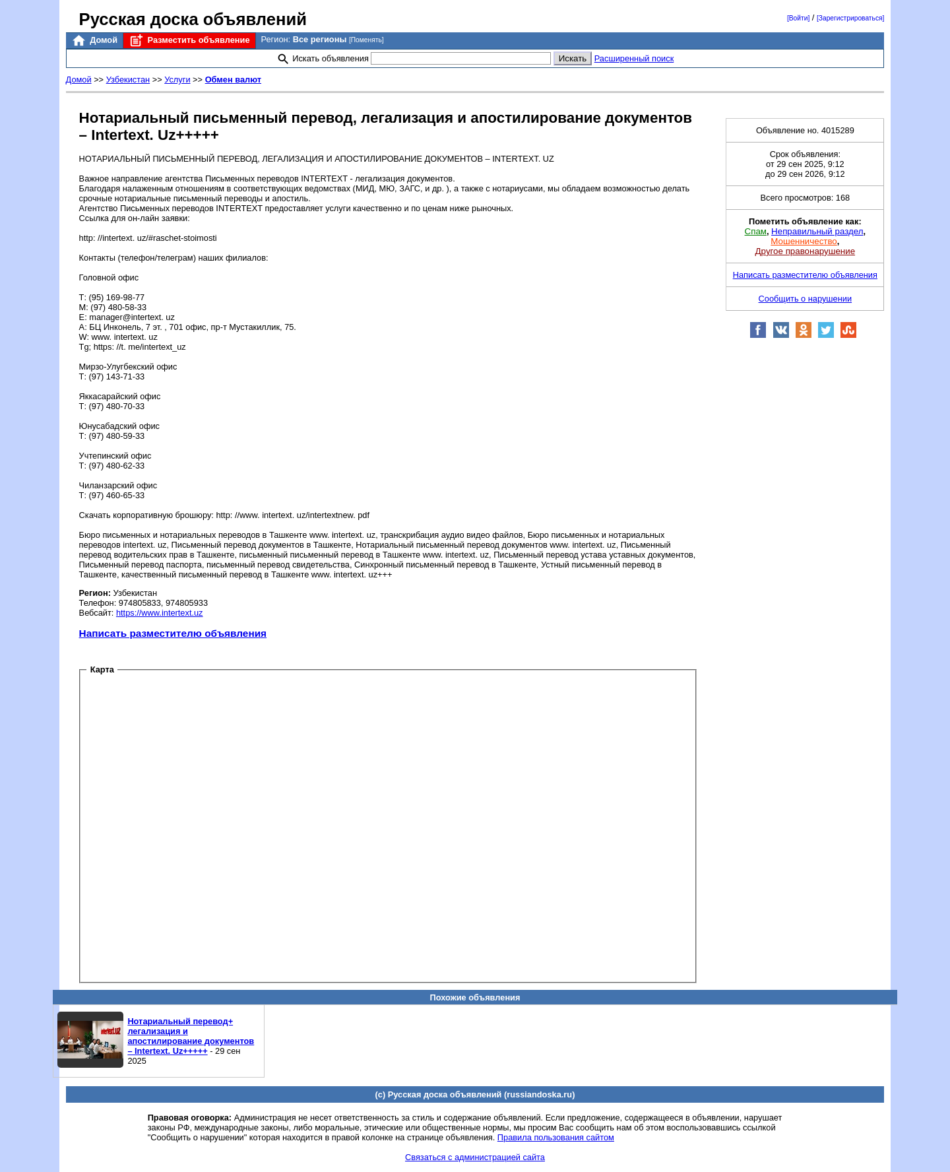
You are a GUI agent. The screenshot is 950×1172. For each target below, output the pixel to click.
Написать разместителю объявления (173, 633)
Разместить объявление (189, 40)
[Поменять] (366, 40)
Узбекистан (128, 79)
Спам (756, 231)
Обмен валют (233, 79)
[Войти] (798, 18)
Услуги (177, 79)
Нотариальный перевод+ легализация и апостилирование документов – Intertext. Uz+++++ (190, 1036)
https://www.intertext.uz (159, 613)
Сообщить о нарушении (805, 299)
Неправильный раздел (817, 231)
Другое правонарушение (805, 251)
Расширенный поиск (634, 58)
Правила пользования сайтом (555, 1137)
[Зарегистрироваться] (850, 18)
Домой (94, 40)
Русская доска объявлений (193, 19)
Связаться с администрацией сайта (475, 1157)
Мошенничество (804, 241)
